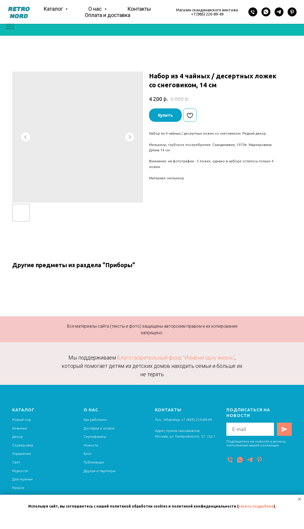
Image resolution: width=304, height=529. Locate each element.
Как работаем (95, 419)
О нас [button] (95, 9)
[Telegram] (279, 11)
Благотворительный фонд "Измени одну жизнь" (176, 357)
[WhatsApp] (265, 11)
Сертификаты (95, 436)
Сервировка (22, 445)
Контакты (139, 9)
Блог (88, 453)
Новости (91, 445)
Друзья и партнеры (100, 471)
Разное (18, 488)
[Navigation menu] (10, 27)
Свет (16, 462)
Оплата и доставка (107, 15)
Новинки (19, 428)
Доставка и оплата (99, 428)
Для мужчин (22, 479)
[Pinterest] (292, 11)
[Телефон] (252, 11)
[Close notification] (300, 499)
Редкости (20, 471)
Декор (17, 436)
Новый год (21, 419)
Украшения (21, 453)
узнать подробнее (256, 506)
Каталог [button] (53, 9)
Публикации (94, 462)
